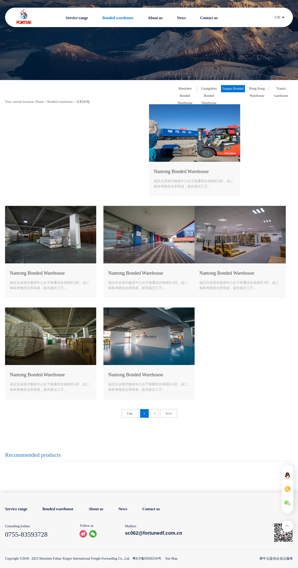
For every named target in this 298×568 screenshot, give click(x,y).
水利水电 (83, 102)
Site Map (171, 558)
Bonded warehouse (60, 102)
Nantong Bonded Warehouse (181, 171)
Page (130, 413)
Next (169, 413)
